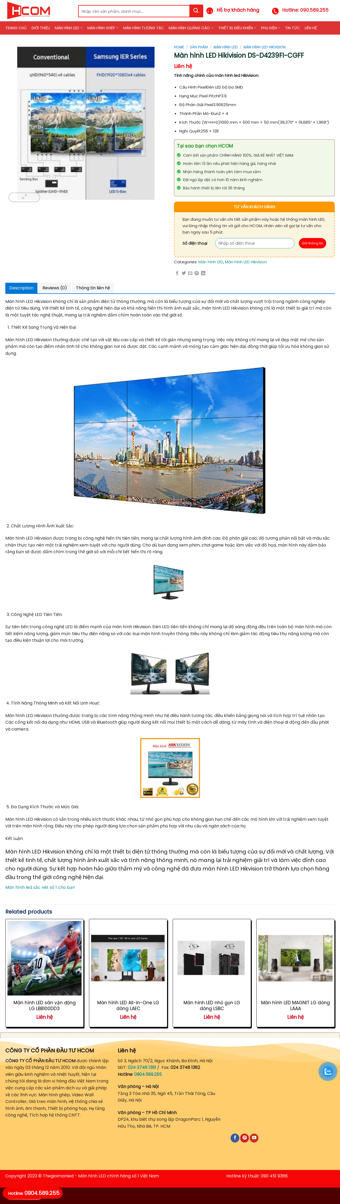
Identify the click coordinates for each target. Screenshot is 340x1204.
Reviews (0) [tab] (54, 288)
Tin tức (292, 28)
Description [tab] (21, 288)
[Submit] (196, 11)
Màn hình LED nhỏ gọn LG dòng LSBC (212, 1005)
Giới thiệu (40, 28)
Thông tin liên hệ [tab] (93, 288)
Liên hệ (311, 28)
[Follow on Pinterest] (244, 1138)
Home (179, 47)
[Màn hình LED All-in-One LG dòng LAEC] (128, 958)
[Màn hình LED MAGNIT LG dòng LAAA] (295, 958)
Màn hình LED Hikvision (265, 47)
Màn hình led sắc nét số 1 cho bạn (40, 887)
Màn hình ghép (102, 28)
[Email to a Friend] (190, 273)
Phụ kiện (270, 28)
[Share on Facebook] (177, 273)
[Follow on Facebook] (235, 1138)
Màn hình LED (69, 28)
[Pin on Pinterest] (196, 273)
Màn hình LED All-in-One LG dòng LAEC (128, 1005)
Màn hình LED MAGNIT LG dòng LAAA (295, 1005)
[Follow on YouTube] (254, 1138)
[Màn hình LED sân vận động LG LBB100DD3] (44, 958)
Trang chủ (16, 28)
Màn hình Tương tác (143, 28)
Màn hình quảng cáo (191, 28)
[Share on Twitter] (184, 273)
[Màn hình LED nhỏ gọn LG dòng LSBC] (212, 958)
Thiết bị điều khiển (237, 28)
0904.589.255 (148, 1074)
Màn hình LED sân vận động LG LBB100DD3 (45, 1005)
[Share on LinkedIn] (203, 273)
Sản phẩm (199, 47)
